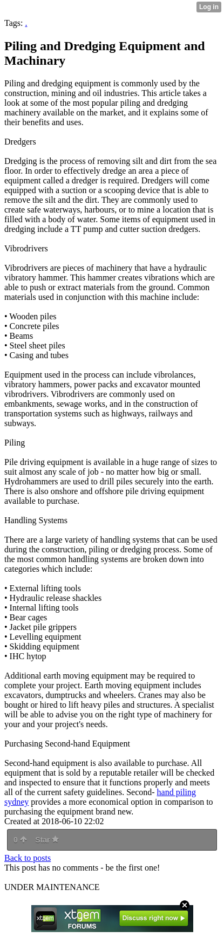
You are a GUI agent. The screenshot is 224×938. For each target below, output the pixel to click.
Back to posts (27, 857)
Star (47, 840)
